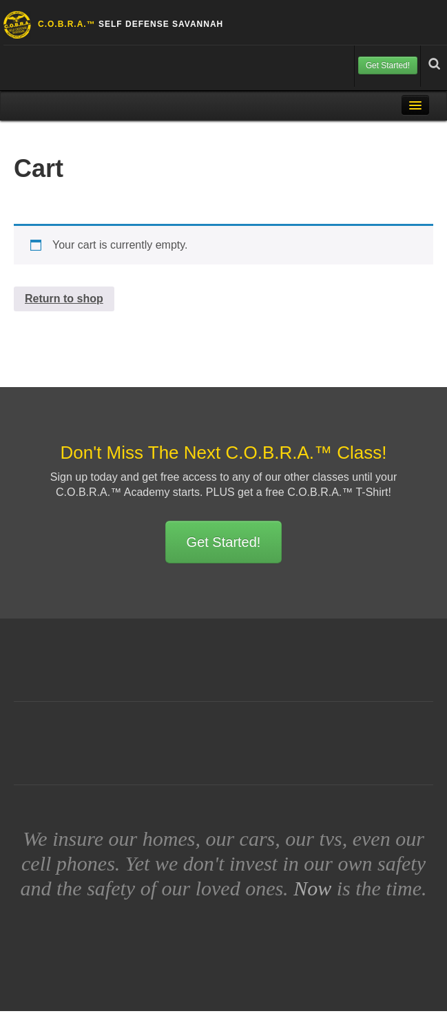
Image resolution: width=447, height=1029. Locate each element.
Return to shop (64, 298)
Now (312, 888)
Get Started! (388, 65)
